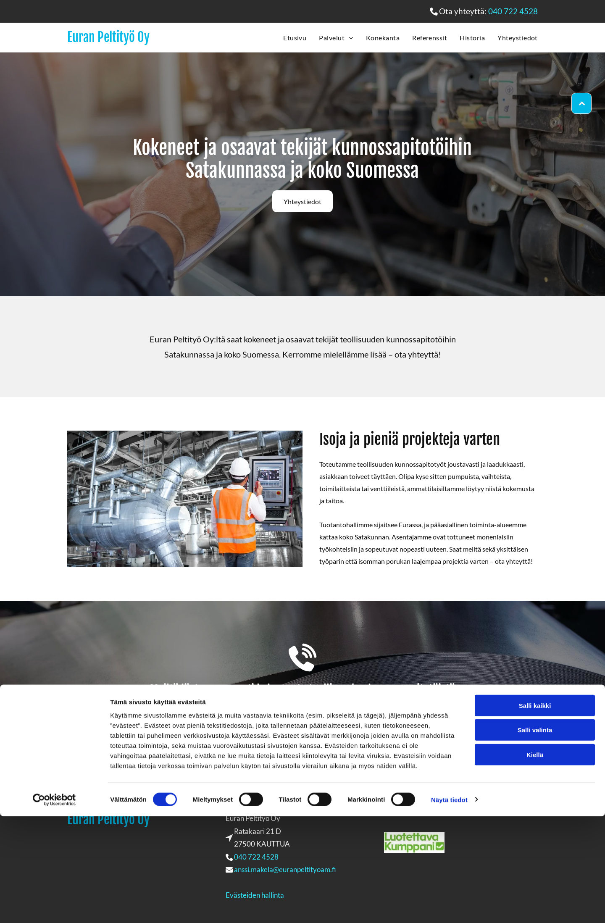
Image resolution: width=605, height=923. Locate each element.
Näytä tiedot (449, 906)
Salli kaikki (535, 812)
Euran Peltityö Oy (108, 37)
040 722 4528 (513, 11)
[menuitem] (288, 37)
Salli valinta (535, 836)
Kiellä (534, 861)
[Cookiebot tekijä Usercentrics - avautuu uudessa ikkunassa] (54, 906)
